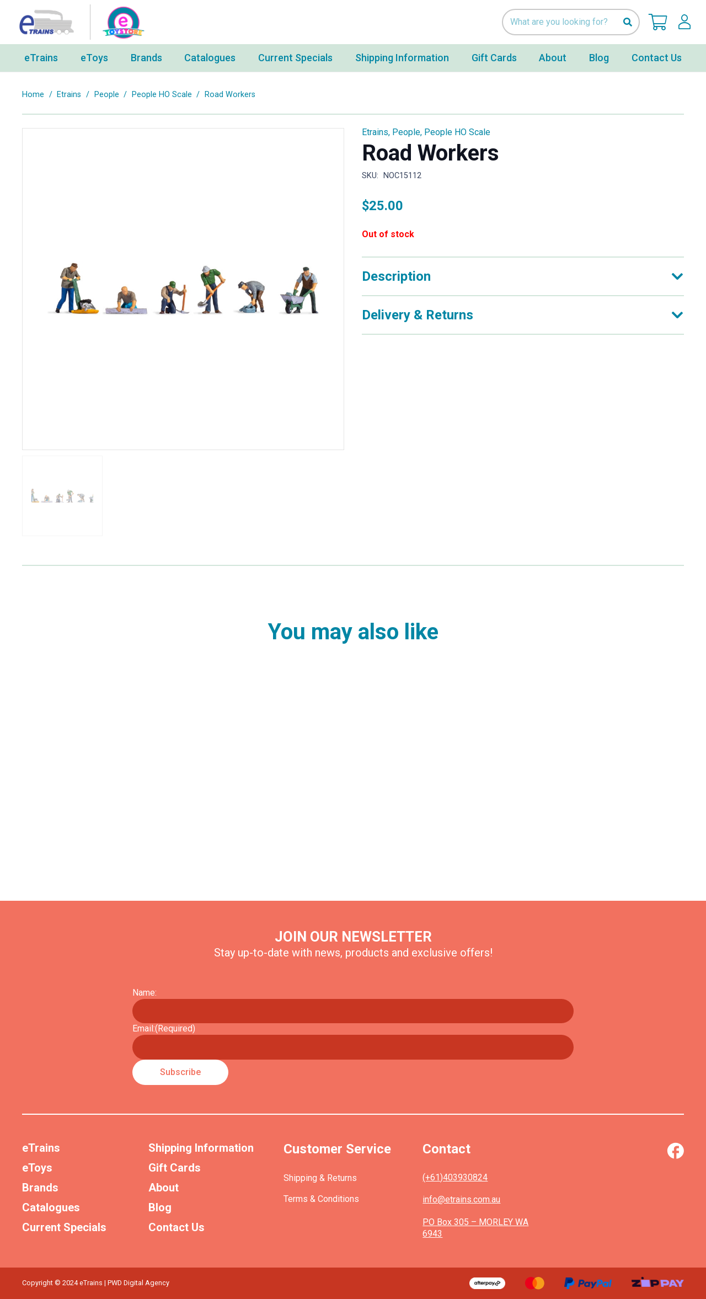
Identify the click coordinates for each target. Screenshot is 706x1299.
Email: (163, 1028)
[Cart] (658, 22)
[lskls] (684, 22)
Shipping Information (201, 1147)
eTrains (41, 1147)
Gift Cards (174, 1167)
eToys (37, 1167)
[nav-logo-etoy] (79, 22)
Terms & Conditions (321, 1199)
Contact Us (176, 1227)
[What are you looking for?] (571, 22)
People (106, 94)
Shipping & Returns (320, 1178)
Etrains (69, 94)
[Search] (627, 22)
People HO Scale (162, 94)
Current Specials (64, 1227)
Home (33, 94)
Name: (144, 992)
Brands (40, 1187)
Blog (160, 1207)
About (163, 1187)
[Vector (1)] (675, 1150)
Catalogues (51, 1207)
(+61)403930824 (455, 1177)
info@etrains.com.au (461, 1199)
